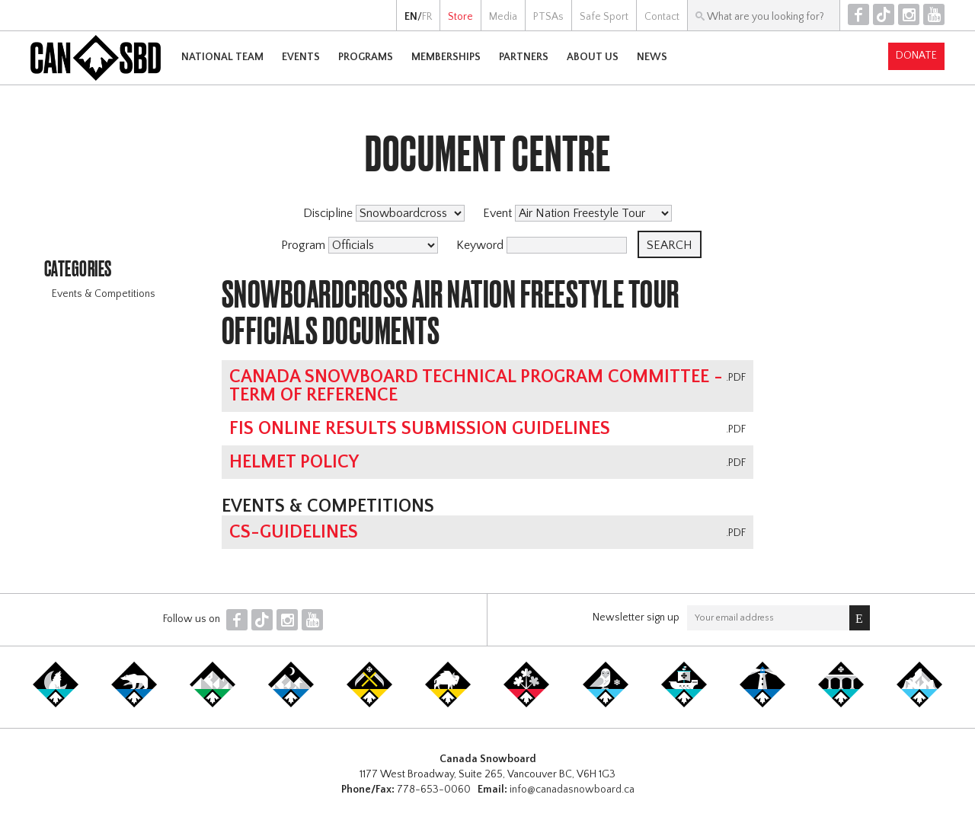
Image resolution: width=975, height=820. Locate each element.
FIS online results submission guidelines (419, 429)
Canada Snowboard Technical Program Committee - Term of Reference (476, 386)
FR (427, 17)
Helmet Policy (294, 462)
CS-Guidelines (293, 532)
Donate (916, 55)
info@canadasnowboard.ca (572, 789)
